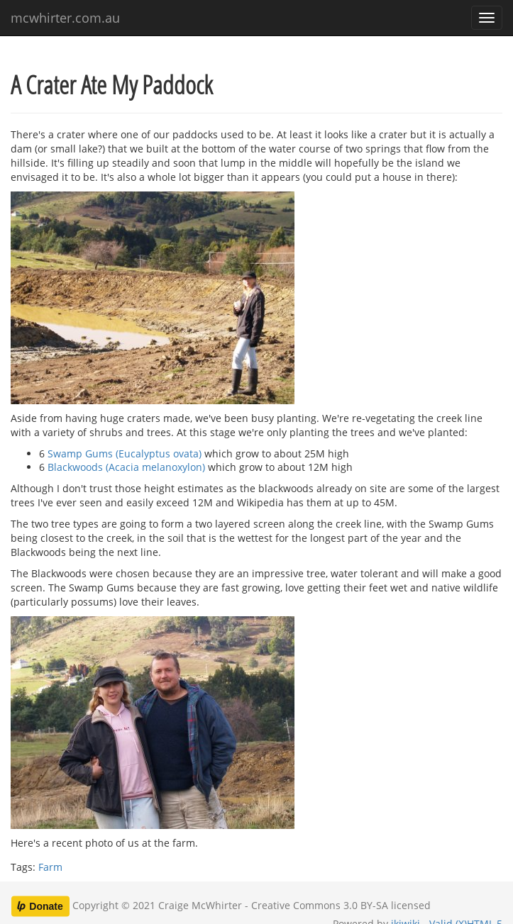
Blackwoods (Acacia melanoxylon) (126, 467)
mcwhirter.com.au (65, 17)
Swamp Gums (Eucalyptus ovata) (125, 453)
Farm (50, 867)
